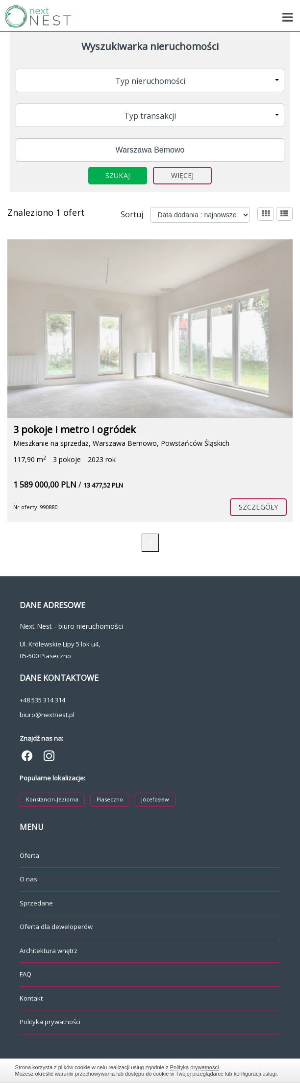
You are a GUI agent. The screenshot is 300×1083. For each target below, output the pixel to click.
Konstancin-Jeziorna (52, 799)
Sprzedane (36, 903)
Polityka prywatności (50, 1021)
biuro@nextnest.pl (47, 714)
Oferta (29, 855)
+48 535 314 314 (42, 700)
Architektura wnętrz (48, 950)
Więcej (182, 175)
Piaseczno (110, 799)
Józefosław (155, 799)
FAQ (25, 974)
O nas (28, 879)
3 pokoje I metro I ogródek (74, 429)
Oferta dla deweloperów (56, 926)
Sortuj (132, 214)
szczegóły (258, 507)
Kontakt (31, 998)
